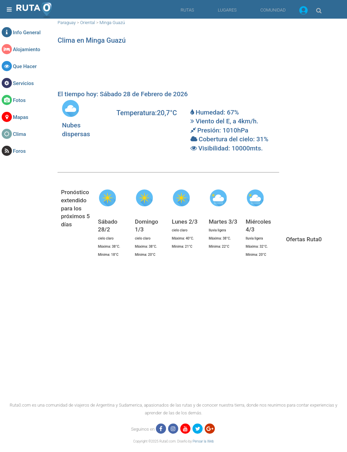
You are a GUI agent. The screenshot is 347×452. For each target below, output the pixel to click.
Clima (19, 134)
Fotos (19, 100)
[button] (303, 11)
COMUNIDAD (273, 10)
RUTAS (187, 10)
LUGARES (227, 10)
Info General (27, 32)
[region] (168, 69)
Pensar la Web (203, 441)
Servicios (23, 83)
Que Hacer (25, 66)
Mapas (20, 117)
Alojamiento (26, 49)
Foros (19, 151)
